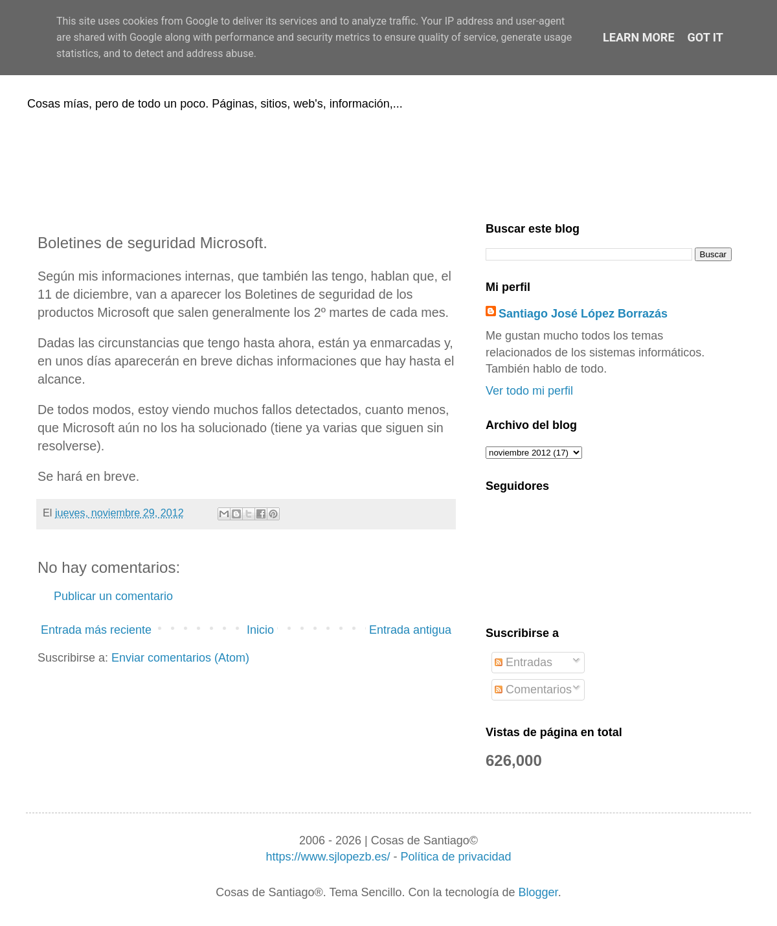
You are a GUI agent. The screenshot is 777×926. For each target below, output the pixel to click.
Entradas (523, 662)
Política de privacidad (455, 856)
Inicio (260, 629)
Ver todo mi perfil (529, 390)
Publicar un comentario (113, 596)
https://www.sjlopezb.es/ (327, 856)
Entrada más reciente (96, 629)
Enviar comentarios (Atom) (180, 657)
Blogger (538, 892)
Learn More (639, 37)
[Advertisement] (388, 164)
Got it (705, 37)
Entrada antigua (410, 629)
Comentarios (533, 689)
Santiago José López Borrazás (583, 313)
